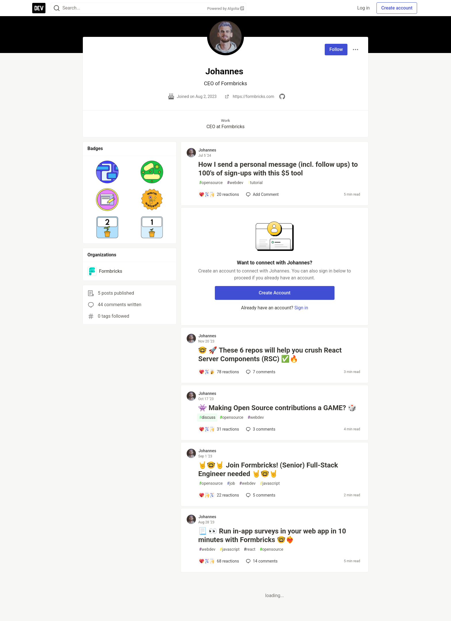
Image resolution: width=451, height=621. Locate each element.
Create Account (275, 293)
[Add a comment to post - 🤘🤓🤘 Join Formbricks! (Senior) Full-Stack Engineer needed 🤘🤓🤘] (218, 495)
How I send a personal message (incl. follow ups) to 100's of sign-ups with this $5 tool (278, 168)
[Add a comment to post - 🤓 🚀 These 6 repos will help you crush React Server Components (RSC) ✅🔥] (218, 372)
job (231, 483)
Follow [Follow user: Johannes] (336, 49)
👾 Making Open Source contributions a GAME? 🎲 (277, 408)
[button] (107, 171)
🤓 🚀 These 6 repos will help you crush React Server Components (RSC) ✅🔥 (269, 354)
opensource (211, 183)
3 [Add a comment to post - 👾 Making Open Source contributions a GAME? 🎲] (260, 429)
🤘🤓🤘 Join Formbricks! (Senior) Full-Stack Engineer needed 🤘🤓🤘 (268, 469)
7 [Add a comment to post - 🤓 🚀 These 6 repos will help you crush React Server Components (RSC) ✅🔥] (260, 371)
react (249, 549)
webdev (235, 183)
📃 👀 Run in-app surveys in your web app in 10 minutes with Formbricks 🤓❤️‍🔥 (272, 535)
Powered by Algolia (225, 8)
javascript (270, 483)
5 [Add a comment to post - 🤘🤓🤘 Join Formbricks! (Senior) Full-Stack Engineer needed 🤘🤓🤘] (260, 495)
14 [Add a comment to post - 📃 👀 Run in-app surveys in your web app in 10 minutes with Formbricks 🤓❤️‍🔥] (261, 561)
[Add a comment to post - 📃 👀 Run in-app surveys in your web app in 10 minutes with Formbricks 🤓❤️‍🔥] (218, 561)
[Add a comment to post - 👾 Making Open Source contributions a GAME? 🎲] (218, 429)
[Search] (56, 8)
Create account (396, 8)
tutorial (255, 183)
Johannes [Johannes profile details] (207, 150)
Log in (363, 8)
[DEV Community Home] (39, 8)
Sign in (301, 307)
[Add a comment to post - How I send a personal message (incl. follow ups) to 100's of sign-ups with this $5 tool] (218, 194)
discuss (207, 417)
